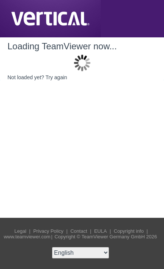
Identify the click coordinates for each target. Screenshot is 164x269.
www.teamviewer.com (27, 236)
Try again (56, 77)
